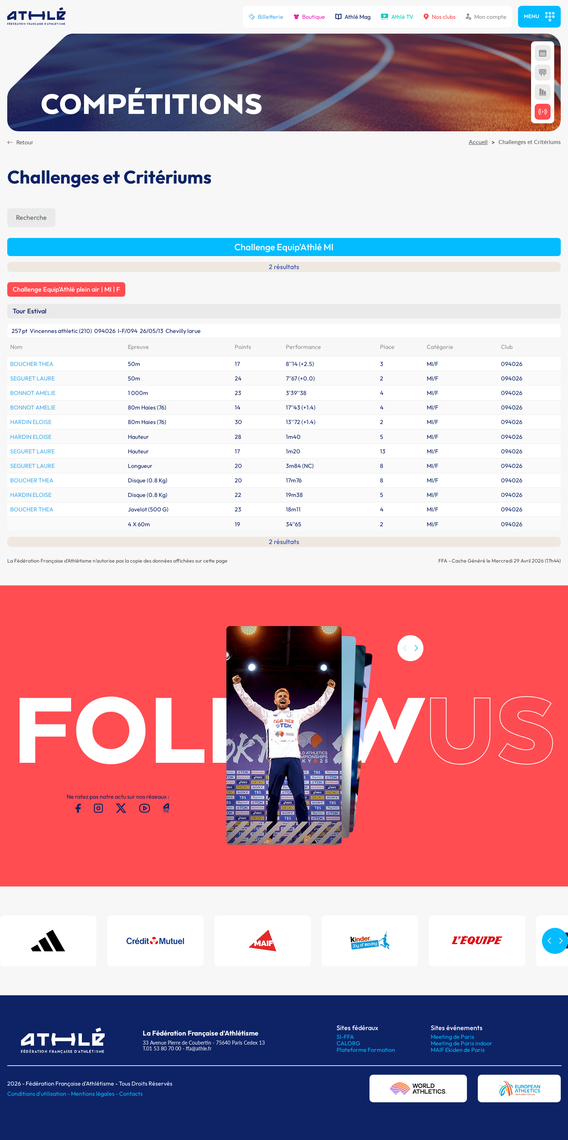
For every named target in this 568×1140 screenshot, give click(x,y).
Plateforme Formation (366, 1049)
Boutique (309, 16)
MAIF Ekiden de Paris (458, 1049)
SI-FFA (345, 1036)
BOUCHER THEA (31, 363)
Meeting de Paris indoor (461, 1043)
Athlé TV (397, 16)
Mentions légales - (95, 1093)
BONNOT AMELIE (32, 392)
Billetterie (265, 16)
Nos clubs (439, 16)
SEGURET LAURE (32, 378)
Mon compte (486, 16)
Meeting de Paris (452, 1036)
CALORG (348, 1043)
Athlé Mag (353, 16)
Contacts (131, 1093)
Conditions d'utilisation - (39, 1093)
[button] (416, 658)
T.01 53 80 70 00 (162, 1048)
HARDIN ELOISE (30, 421)
